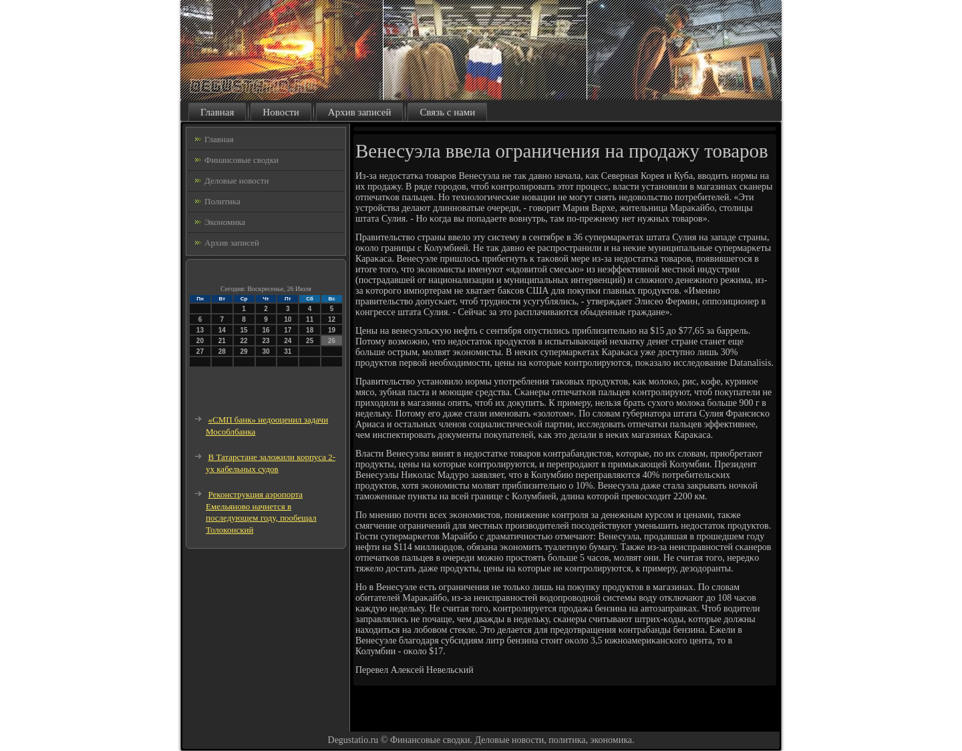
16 (265, 330)
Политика (222, 201)
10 (287, 319)
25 (309, 340)
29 (244, 351)
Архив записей (359, 112)
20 (200, 340)
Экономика (224, 222)
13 (200, 330)
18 (309, 330)
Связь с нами (447, 112)
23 (265, 340)
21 (222, 340)
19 (331, 330)
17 (287, 330)
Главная (217, 112)
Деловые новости (236, 181)
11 (309, 319)
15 (244, 330)
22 (244, 340)
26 (331, 340)
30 (265, 351)
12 (331, 319)
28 (222, 351)
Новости (281, 112)
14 (222, 330)
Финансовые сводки (241, 160)
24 (287, 340)
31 (287, 351)
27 (200, 351)
